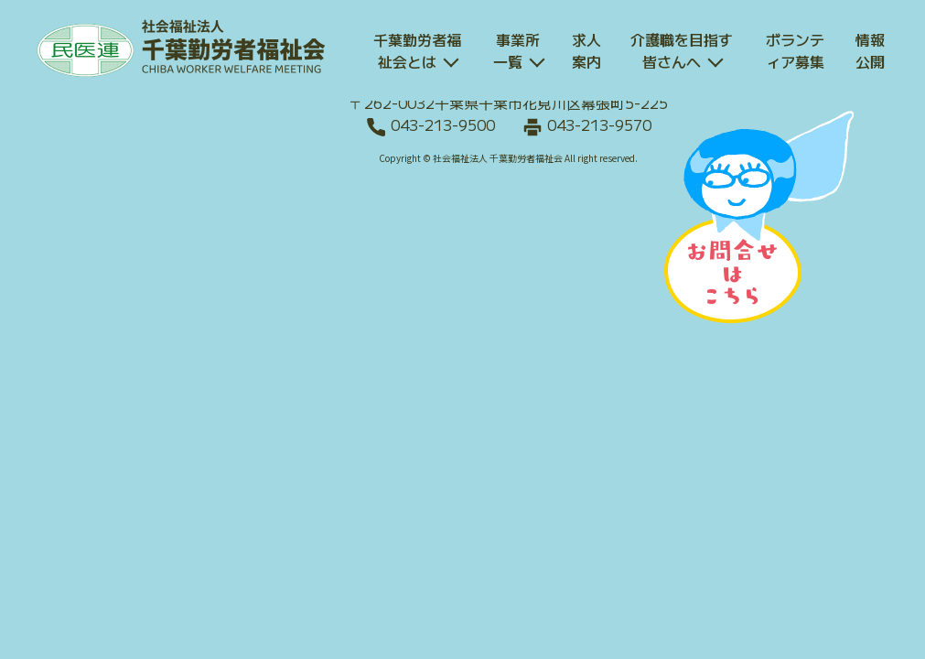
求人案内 (586, 50)
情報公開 (870, 50)
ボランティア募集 (795, 50)
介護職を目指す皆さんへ (681, 50)
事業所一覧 (516, 50)
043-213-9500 (443, 124)
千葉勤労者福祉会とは (417, 50)
